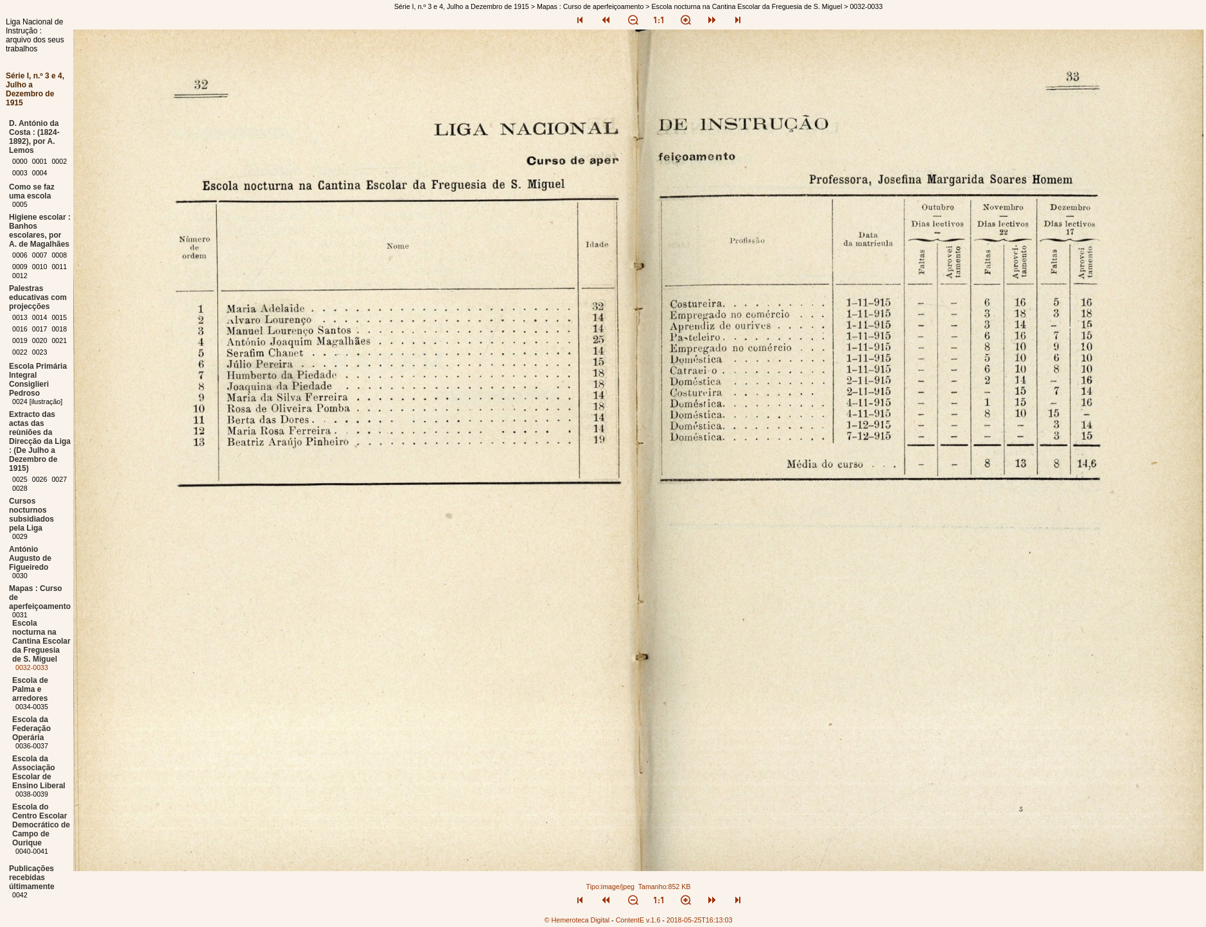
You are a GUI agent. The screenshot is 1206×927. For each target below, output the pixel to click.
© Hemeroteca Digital (577, 920)
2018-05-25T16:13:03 (700, 920)
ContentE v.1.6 (638, 920)
